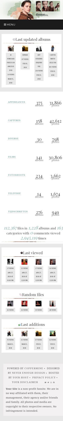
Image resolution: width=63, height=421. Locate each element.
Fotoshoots (16, 175)
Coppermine (33, 370)
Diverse (13, 138)
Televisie (14, 193)
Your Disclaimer (25, 384)
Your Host (21, 379)
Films (12, 157)
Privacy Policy (44, 379)
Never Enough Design (28, 374)
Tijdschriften (18, 211)
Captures (14, 120)
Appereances (16, 102)
